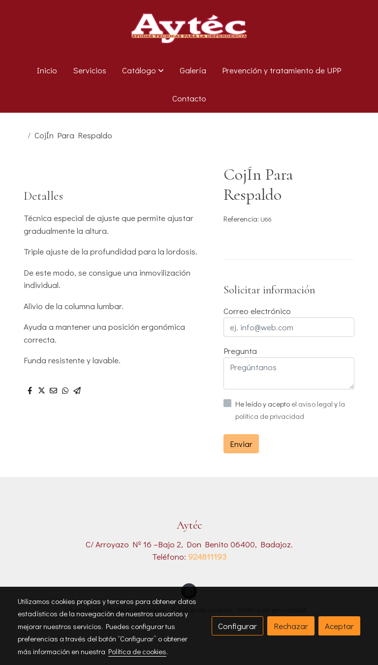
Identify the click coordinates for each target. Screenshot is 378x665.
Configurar (237, 626)
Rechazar (291, 626)
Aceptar (339, 626)
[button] (143, 70)
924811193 (207, 556)
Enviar (241, 443)
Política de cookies (137, 651)
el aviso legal (312, 404)
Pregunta (240, 350)
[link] (189, 28)
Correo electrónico (257, 311)
